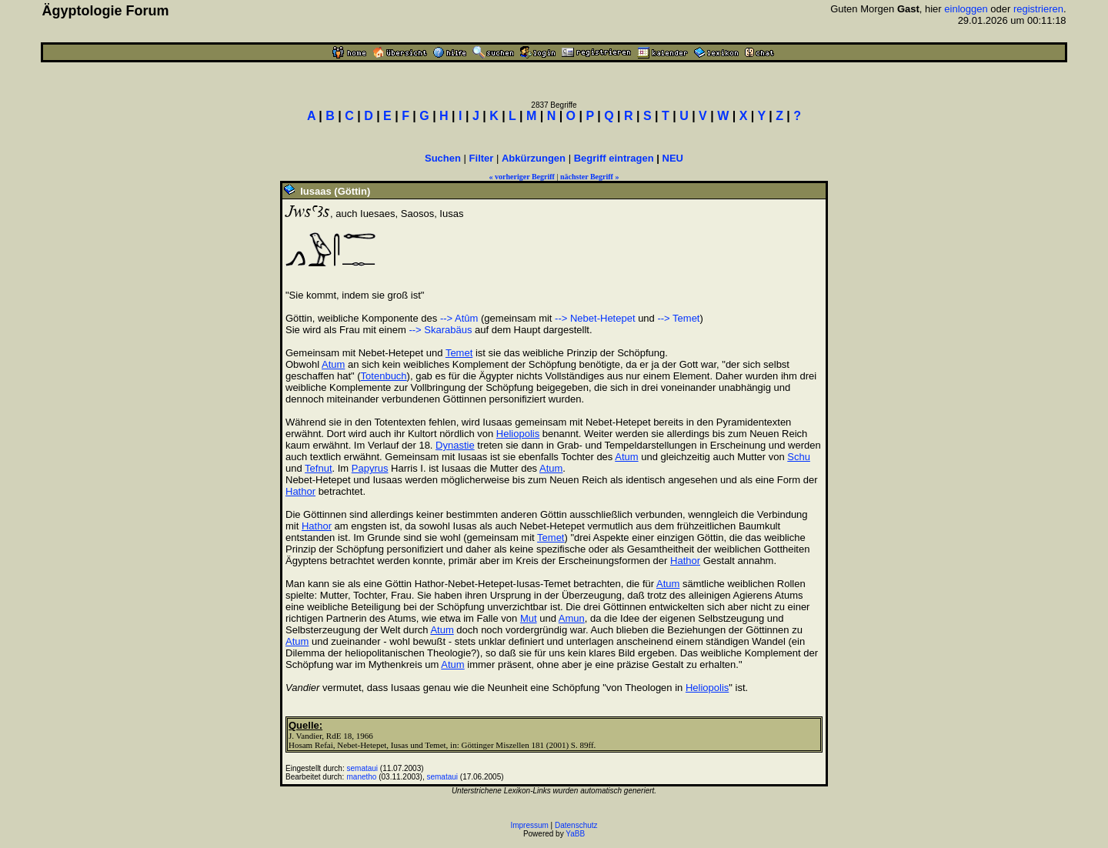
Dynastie (455, 445)
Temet (459, 353)
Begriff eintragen (614, 158)
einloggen (965, 9)
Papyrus (370, 468)
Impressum (529, 825)
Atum (333, 364)
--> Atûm (459, 318)
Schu (798, 456)
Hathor (300, 491)
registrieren (1038, 9)
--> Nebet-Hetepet (595, 318)
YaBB (575, 834)
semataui (363, 768)
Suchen (443, 158)
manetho (362, 777)
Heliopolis (517, 433)
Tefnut (318, 468)
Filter (481, 158)
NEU (672, 158)
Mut (528, 618)
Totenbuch (384, 376)
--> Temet (678, 318)
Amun (572, 618)
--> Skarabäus (440, 330)
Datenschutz (576, 825)
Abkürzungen (534, 158)
